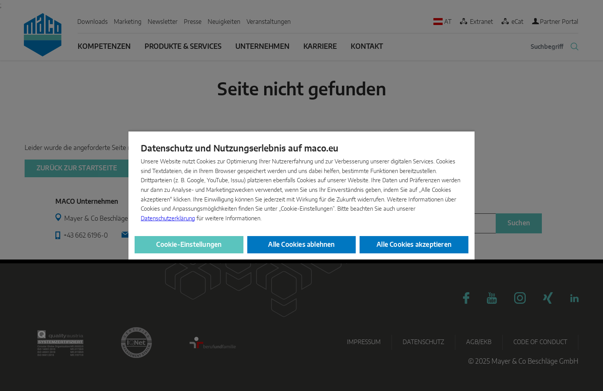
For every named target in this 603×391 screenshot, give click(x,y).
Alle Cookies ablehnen (301, 244)
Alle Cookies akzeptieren (413, 244)
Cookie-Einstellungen (189, 244)
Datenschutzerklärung (168, 218)
